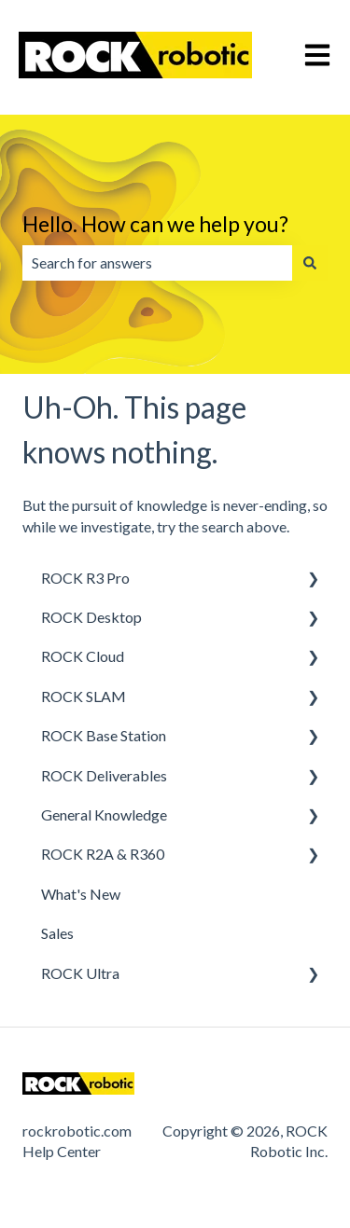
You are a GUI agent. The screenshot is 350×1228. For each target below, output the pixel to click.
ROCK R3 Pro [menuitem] (85, 577)
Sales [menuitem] (57, 933)
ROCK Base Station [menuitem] (103, 735)
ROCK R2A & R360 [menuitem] (102, 853)
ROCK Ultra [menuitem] (80, 973)
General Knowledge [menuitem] (104, 814)
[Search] (310, 263)
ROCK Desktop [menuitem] (91, 617)
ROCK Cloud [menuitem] (82, 656)
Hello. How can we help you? (155, 224)
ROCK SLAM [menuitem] (83, 696)
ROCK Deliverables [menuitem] (104, 775)
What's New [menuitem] (80, 894)
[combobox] (157, 263)
